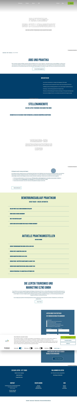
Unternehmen (48, 328)
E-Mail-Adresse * (61, 337)
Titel (59, 333)
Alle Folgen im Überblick (57, 375)
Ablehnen (68, 395)
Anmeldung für (49, 320)
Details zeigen (57, 399)
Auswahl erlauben (68, 392)
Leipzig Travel (4, 52)
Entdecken (20, 3)
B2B (39, 3)
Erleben (27, 3)
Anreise (38, 385)
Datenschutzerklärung (56, 346)
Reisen (33, 3)
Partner (64, 385)
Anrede (47, 337)
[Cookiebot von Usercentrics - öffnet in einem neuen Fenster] (7, 400)
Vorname (48, 333)
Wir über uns (10, 52)
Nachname (60, 328)
